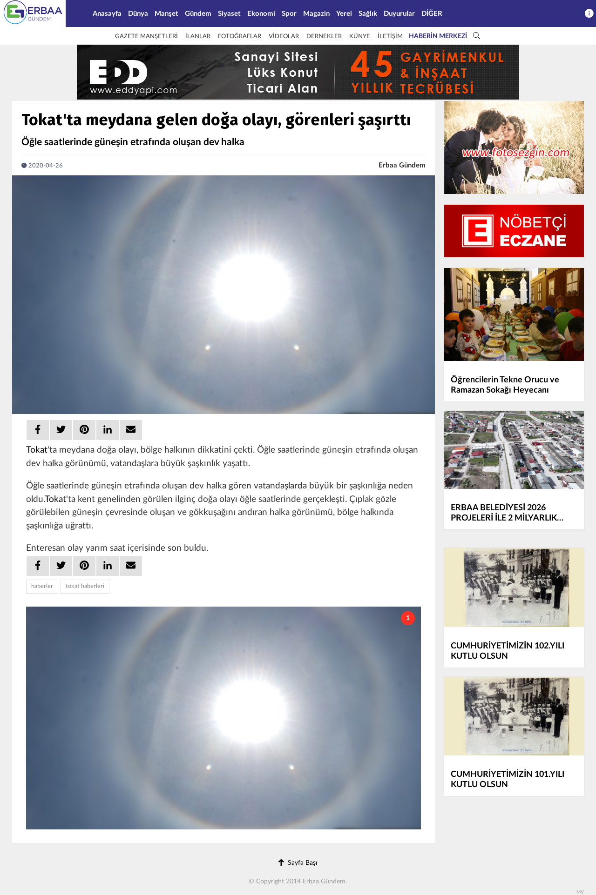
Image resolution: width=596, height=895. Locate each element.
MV (580, 892)
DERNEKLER (324, 36)
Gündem (198, 13)
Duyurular (399, 13)
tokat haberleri (85, 586)
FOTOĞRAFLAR (239, 36)
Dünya (138, 13)
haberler (42, 586)
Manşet (166, 13)
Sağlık (368, 13)
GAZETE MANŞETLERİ (146, 36)
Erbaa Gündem (402, 165)
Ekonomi (261, 13)
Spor (289, 13)
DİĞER (431, 13)
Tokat (36, 450)
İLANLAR (197, 36)
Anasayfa (107, 13)
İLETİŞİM (390, 36)
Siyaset (229, 13)
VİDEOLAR (284, 36)
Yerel (344, 13)
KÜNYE (359, 36)
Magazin (316, 13)
